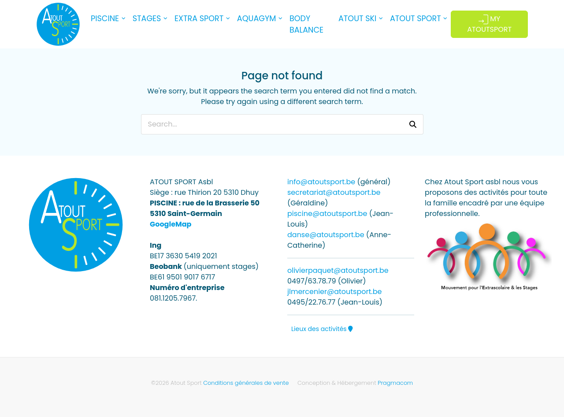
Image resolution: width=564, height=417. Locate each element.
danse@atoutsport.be (325, 235)
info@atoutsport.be (321, 182)
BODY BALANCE (306, 24)
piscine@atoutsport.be (327, 213)
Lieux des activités (322, 328)
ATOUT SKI (357, 18)
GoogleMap (170, 224)
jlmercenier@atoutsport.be (334, 292)
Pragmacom (395, 383)
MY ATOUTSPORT (489, 24)
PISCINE (105, 18)
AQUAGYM (256, 18)
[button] (413, 124)
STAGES (147, 18)
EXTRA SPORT (198, 18)
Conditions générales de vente (246, 383)
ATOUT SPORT (415, 18)
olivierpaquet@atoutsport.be (338, 270)
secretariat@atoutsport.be (334, 192)
